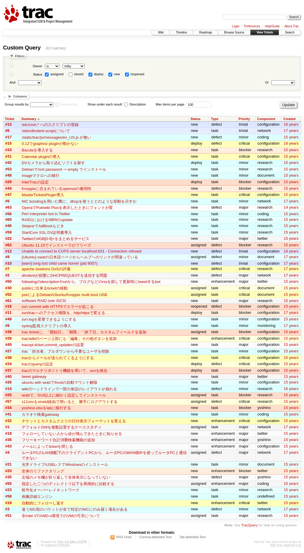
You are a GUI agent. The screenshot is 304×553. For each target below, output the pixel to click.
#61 (8, 300)
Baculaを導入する (37, 150)
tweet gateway (34, 376)
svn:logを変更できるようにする (49, 319)
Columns (20, 96)
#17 (8, 137)
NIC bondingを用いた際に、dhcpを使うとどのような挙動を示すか (79, 201)
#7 (7, 268)
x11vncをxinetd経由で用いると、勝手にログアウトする (70, 401)
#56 (8, 214)
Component (266, 119)
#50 (8, 281)
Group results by (17, 104)
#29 (8, 182)
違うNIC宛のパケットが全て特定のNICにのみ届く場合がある (75, 509)
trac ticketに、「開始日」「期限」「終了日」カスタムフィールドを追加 (84, 332)
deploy (98, 74)
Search (289, 32)
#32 (8, 420)
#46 (8, 225)
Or (267, 82)
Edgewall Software (57, 545)
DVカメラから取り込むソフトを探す (53, 163)
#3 (7, 509)
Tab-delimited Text (192, 537)
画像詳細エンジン (37, 496)
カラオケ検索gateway (40, 414)
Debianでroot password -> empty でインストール (64, 169)
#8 (7, 257)
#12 (8, 251)
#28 (8, 338)
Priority (244, 119)
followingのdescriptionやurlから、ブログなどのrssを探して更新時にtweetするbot (91, 281)
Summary (28, 119)
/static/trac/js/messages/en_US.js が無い (56, 137)
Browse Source (234, 32)
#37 (8, 370)
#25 (8, 395)
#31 (8, 156)
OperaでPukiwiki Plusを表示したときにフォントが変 (67, 207)
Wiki (161, 32)
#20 (8, 471)
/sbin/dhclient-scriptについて (46, 131)
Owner (37, 66)
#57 (8, 401)
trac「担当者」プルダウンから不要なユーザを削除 (65, 351)
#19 (8, 503)
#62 (8, 245)
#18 (8, 433)
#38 (8, 332)
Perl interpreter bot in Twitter (46, 214)
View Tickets (264, 32)
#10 (8, 263)
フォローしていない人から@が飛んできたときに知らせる (72, 433)
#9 (7, 325)
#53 (8, 169)
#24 (8, 364)
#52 (8, 294)
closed (78, 74)
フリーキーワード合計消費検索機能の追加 (58, 440)
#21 (8, 464)
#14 (8, 388)
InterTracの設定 (35, 182)
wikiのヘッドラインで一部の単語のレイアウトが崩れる (69, 389)
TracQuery (249, 525)
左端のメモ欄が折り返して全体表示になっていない (66, 477)
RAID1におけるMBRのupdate (47, 220)
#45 (8, 344)
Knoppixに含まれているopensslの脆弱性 (56, 188)
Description (135, 104)
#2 (7, 275)
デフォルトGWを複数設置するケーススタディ (62, 427)
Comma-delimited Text (155, 537)
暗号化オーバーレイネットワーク (51, 490)
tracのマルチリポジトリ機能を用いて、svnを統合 (64, 370)
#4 (7, 452)
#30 (8, 288)
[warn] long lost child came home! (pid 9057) (59, 263)
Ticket (10, 119)
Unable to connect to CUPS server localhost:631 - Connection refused (81, 251)
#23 (8, 490)
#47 (8, 194)
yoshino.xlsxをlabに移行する (46, 408)
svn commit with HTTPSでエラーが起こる (58, 306)
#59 (8, 232)
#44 (8, 188)
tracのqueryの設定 (37, 364)
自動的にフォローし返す (43, 503)
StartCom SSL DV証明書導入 (47, 232)
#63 (8, 207)
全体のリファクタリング (43, 471)
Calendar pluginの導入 (41, 156)
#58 (8, 496)
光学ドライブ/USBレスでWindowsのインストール (65, 464)
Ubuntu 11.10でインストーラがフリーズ (56, 245)
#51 (8, 515)
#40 (8, 376)
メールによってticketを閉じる (47, 446)
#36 (8, 439)
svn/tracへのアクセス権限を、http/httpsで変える (63, 313)
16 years (291, 124)
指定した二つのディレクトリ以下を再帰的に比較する (68, 484)
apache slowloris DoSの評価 (46, 269)
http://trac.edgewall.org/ (285, 545)
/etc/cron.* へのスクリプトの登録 (50, 124)
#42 (8, 162)
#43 (8, 446)
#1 (7, 427)
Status (37, 74)
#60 (8, 219)
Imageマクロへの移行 (40, 175)
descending (69, 104)
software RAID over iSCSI (44, 300)
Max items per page (170, 104)
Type (214, 119)
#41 (8, 414)
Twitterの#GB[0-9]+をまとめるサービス (55, 238)
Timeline (181, 32)
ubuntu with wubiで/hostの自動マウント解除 (59, 382)
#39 (8, 357)
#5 (7, 201)
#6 (7, 130)
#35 (8, 477)
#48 (8, 175)
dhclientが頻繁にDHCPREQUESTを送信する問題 (64, 275)
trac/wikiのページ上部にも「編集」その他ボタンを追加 (69, 338)
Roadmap (205, 32)
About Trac (291, 26)
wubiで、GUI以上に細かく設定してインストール (64, 395)
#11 (8, 312)
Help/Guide (272, 26)
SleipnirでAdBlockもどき (43, 226)
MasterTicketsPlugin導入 (43, 195)
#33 (8, 150)
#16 (8, 306)
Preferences (252, 26)
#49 (8, 319)
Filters (20, 56)
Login (235, 26)
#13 (8, 124)
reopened (137, 74)
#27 (8, 351)
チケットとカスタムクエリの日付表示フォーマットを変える (74, 421)
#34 (8, 407)
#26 (8, 382)
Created (290, 119)
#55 (8, 483)
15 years (291, 137)
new (117, 74)
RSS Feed (124, 537)
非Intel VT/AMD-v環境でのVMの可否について (61, 516)
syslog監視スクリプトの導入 (46, 326)
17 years (291, 130)
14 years (291, 207)
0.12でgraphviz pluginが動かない (50, 143)
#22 (8, 238)
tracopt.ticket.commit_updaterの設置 (53, 345)
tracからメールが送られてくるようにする (58, 358)
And (12, 82)
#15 (8, 143)
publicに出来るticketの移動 (45, 288)
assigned (57, 74)
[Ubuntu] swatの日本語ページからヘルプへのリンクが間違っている (80, 257)
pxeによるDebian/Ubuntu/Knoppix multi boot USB (64, 295)
